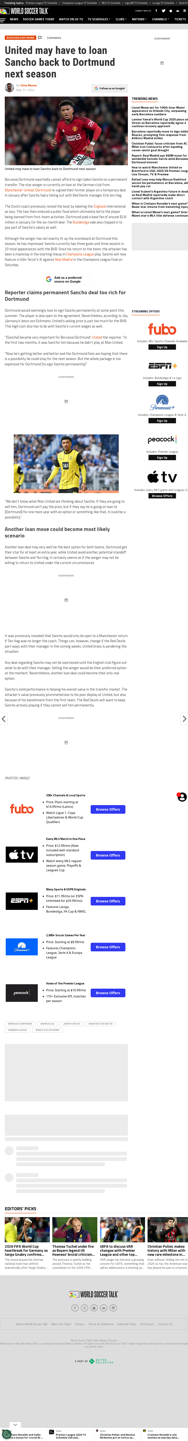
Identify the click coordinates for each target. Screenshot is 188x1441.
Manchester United (19, 190)
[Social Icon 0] (75, 1307)
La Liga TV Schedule (163, 3)
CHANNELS (161, 19)
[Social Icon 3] (103, 1307)
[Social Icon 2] (94, 1307)
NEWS (14, 19)
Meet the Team (61, 1324)
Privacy (79, 1324)
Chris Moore (28, 85)
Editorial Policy (126, 1324)
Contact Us (165, 1324)
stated (97, 337)
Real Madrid (64, 259)
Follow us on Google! (112, 88)
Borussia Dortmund (20, 1023)
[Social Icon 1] (84, 1307)
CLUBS (121, 19)
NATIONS (140, 19)
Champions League (80, 254)
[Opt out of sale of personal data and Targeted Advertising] (6, 1434)
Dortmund (43, 190)
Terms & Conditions (101, 1324)
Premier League (17, 1030)
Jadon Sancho (71, 1023)
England (100, 206)
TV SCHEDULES (99, 19)
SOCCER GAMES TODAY (38, 19)
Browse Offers (108, 809)
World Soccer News (47, 1030)
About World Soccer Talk (31, 1324)
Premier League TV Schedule (41, 3)
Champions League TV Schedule (79, 3)
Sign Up (162, 347)
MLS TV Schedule (111, 3)
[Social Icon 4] (113, 1307)
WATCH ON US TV (71, 19)
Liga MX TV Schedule (136, 3)
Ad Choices (147, 1324)
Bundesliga (81, 222)
